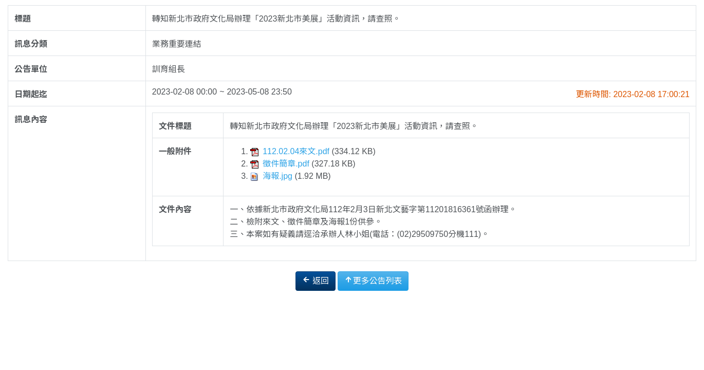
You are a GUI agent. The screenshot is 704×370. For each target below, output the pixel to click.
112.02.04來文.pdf (290, 151)
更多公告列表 (373, 280)
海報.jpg (272, 176)
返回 (315, 280)
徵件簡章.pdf (280, 163)
